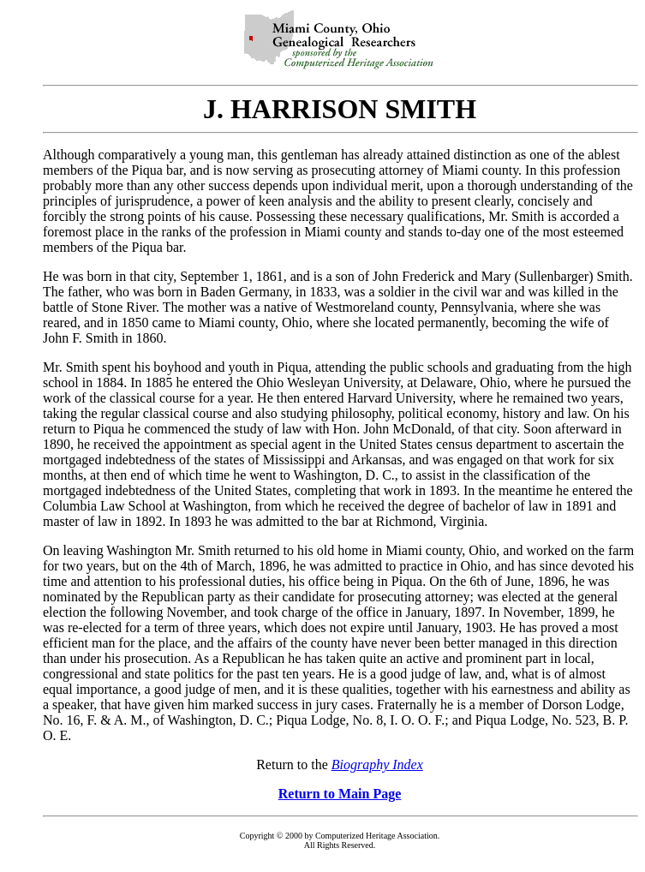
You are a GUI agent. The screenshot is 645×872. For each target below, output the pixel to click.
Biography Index (377, 764)
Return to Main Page (340, 793)
